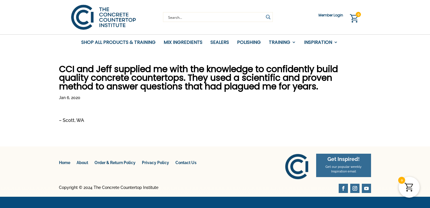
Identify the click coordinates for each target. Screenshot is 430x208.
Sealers (219, 43)
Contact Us (186, 162)
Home (64, 162)
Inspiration (318, 43)
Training (279, 43)
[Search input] (215, 17)
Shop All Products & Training (118, 43)
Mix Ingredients (183, 43)
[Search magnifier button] (268, 17)
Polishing (249, 43)
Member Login (330, 15)
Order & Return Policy (115, 162)
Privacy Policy (155, 162)
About (82, 162)
